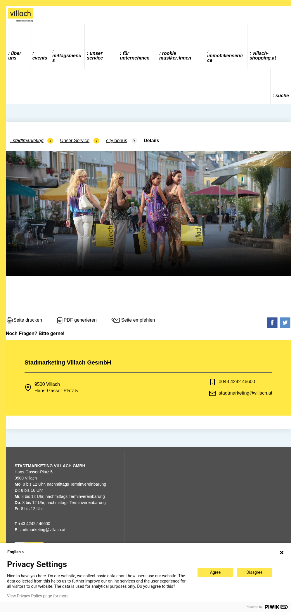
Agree (215, 572)
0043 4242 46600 (237, 381)
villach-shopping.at (263, 55)
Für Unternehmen (135, 55)
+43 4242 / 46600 (32, 523)
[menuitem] (18, 46)
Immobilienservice (225, 58)
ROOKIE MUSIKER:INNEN (175, 55)
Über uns (14, 55)
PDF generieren (76, 320)
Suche (282, 95)
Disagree (255, 572)
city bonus (116, 140)
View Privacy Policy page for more (38, 596)
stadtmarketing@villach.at (245, 392)
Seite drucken (24, 320)
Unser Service (95, 55)
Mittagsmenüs (67, 58)
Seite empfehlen (133, 320)
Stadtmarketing (28, 140)
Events (39, 57)
